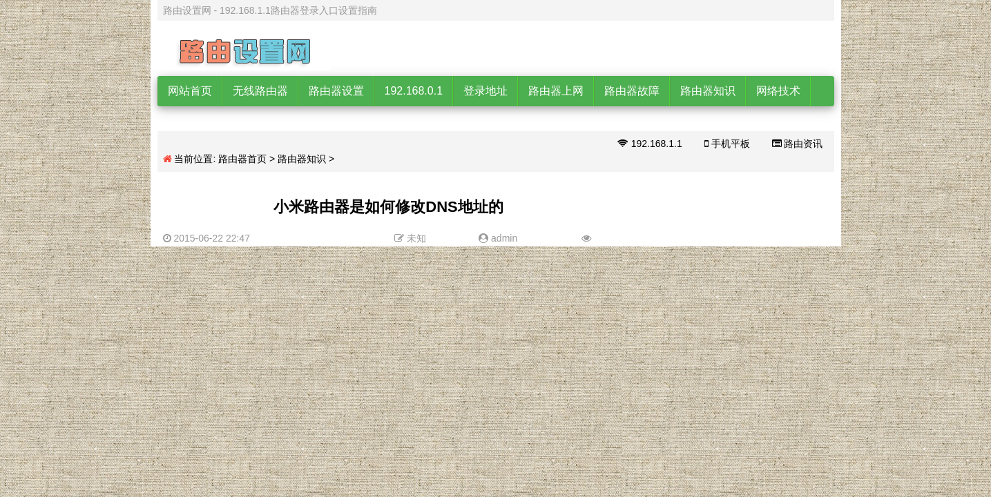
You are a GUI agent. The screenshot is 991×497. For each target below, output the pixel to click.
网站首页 (190, 91)
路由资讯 (797, 143)
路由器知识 (707, 91)
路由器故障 (632, 91)
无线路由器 (260, 91)
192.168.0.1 (414, 91)
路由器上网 (556, 91)
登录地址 (485, 91)
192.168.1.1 (649, 143)
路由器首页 (242, 158)
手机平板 (727, 143)
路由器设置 (336, 91)
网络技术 (778, 91)
